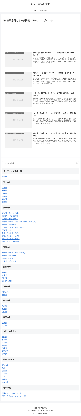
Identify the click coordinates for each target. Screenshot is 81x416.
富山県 (4, 275)
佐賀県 (4, 340)
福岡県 (4, 337)
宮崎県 (4, 342)
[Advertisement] (40, 35)
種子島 (4, 379)
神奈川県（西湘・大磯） (11, 239)
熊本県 (4, 348)
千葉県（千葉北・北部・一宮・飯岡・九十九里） (19, 222)
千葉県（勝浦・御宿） (10, 224)
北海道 (4, 177)
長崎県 (4, 345)
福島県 (4, 202)
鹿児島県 (5, 351)
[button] (77, 163)
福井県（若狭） (7, 281)
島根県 (4, 309)
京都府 (4, 295)
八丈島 (4, 374)
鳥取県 (4, 306)
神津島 (4, 371)
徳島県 (4, 323)
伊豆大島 (5, 365)
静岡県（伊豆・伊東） (10, 256)
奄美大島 (5, 382)
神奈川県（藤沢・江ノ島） (11, 236)
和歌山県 (5, 292)
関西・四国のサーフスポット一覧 (14, 396)
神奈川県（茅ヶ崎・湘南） (11, 242)
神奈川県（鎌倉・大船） (11, 233)
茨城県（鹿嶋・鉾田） (10, 219)
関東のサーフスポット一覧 (11, 393)
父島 (3, 376)
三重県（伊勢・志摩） (10, 261)
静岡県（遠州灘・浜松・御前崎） (14, 253)
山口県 (4, 312)
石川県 (4, 278)
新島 (3, 368)
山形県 (4, 193)
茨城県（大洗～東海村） (11, 216)
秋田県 (4, 191)
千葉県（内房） (7, 230)
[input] (40, 163)
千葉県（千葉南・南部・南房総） (14, 227)
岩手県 (4, 196)
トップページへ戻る (33, 410)
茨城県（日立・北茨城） (11, 213)
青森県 (4, 188)
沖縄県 (4, 354)
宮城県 (4, 199)
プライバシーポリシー (47, 410)
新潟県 (4, 272)
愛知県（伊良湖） (8, 258)
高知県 (4, 326)
